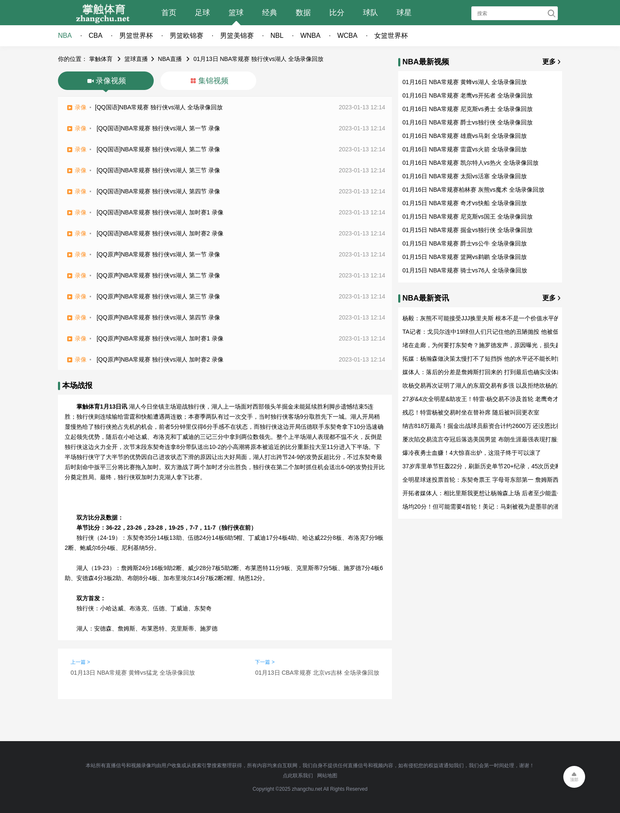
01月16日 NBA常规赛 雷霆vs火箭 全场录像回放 (464, 149)
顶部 (574, 779)
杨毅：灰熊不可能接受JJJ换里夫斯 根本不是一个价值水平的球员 (487, 318)
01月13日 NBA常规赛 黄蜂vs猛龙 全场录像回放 (133, 672)
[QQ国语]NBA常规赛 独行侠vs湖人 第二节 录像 (158, 149)
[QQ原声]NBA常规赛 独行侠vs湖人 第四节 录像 (158, 317)
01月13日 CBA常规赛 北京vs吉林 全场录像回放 (317, 672)
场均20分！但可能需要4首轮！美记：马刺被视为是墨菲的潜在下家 (489, 506)
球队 (370, 12)
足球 (202, 12)
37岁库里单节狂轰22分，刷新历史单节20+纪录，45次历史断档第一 (490, 466)
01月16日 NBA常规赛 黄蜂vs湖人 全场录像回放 (464, 82)
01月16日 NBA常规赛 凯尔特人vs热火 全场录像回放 (470, 162)
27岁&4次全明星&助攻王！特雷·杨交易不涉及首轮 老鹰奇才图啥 (486, 399)
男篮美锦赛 (237, 35)
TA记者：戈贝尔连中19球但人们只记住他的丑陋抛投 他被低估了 (486, 331)
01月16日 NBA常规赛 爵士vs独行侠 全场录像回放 (467, 122)
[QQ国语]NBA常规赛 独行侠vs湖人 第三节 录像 (158, 170)
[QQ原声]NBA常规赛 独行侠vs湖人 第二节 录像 (158, 275)
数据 (303, 12)
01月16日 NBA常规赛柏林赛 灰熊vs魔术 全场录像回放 (473, 189)
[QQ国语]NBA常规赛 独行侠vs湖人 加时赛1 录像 (160, 212)
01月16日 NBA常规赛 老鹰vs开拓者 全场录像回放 (467, 95)
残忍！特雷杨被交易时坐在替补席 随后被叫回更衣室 (470, 412)
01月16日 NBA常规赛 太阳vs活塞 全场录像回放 (464, 176)
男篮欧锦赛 (186, 35)
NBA (65, 35)
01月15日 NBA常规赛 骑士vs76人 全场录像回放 (464, 270)
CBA (95, 35)
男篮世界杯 (136, 35)
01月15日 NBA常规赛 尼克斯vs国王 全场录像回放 (467, 216)
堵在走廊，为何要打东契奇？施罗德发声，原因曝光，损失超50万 (488, 345)
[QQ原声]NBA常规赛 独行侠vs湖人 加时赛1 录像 (160, 338)
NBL (277, 35)
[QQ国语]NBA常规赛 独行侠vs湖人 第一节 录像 (158, 128)
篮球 (236, 12)
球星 (404, 12)
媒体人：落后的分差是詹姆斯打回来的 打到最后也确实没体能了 (485, 372)
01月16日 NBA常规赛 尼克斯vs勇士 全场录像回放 (467, 109)
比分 (336, 12)
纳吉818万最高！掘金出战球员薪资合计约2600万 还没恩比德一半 (488, 425)
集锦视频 (213, 81)
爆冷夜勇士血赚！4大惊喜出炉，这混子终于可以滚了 (471, 452)
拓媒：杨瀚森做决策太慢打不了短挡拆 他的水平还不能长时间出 (485, 358)
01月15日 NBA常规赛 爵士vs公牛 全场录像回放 (464, 243)
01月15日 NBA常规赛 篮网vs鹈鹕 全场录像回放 (464, 256)
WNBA (310, 35)
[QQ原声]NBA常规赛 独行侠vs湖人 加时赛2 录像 (160, 359)
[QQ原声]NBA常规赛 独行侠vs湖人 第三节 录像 (158, 296)
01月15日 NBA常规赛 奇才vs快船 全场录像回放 (464, 203)
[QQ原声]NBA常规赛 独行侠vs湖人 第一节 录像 (158, 254)
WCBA (347, 35)
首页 (168, 12)
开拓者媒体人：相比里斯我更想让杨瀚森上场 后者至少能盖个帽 (485, 493)
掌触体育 (101, 58)
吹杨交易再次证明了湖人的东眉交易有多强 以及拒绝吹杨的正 (482, 385)
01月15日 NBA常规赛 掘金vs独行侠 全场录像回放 (467, 230)
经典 (269, 12)
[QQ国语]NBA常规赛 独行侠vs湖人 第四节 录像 (158, 191)
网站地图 (327, 776)
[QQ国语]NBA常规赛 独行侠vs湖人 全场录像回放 (159, 107)
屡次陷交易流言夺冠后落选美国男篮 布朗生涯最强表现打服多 (482, 439)
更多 (549, 61)
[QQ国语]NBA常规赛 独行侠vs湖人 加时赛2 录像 (160, 233)
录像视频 (111, 81)
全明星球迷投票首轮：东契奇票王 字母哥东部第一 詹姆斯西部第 (486, 479)
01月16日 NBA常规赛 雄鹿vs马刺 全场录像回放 (464, 135)
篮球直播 (136, 58)
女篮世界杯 (391, 35)
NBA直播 (170, 58)
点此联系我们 (298, 776)
